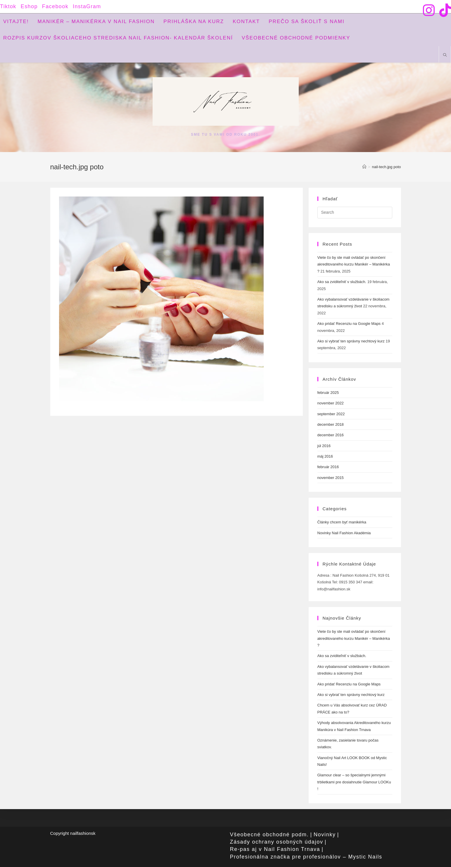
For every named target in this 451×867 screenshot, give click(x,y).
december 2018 (330, 424)
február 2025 (328, 392)
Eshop (29, 6)
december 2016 (330, 435)
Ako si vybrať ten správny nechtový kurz (351, 341)
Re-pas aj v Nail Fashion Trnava (275, 849)
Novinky (325, 834)
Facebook (55, 6)
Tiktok (8, 6)
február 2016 (328, 467)
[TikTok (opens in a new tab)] (444, 10)
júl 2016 (324, 446)
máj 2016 (325, 456)
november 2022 (330, 403)
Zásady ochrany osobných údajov (276, 842)
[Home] (364, 167)
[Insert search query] (354, 212)
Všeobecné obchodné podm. (269, 834)
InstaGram (87, 6)
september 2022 (331, 414)
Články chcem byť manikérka (341, 522)
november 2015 (330, 477)
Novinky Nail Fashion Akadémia (344, 533)
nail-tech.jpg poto (386, 167)
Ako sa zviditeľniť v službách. (342, 282)
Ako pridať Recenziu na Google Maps (349, 323)
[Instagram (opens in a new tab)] (429, 10)
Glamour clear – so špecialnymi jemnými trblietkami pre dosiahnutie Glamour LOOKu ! (354, 782)
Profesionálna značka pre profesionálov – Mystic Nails (306, 857)
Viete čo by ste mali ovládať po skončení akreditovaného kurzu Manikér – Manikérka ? (353, 264)
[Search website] (445, 55)
